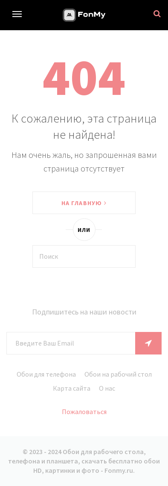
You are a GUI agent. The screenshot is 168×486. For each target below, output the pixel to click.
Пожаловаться (84, 411)
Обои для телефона (46, 374)
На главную (84, 203)
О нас (107, 388)
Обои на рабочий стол (118, 374)
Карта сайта (71, 388)
